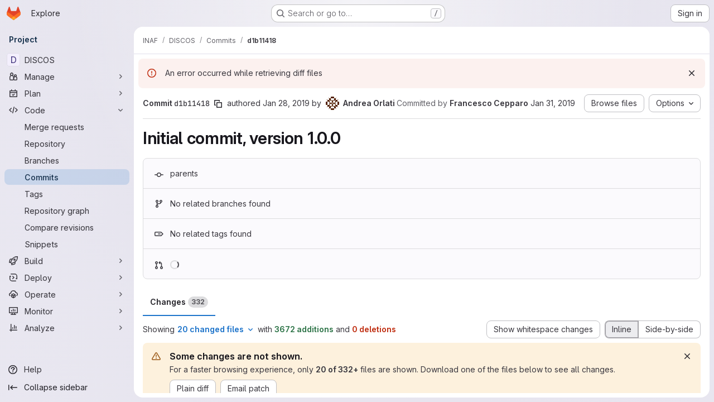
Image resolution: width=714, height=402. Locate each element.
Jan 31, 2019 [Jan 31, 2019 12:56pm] (552, 103)
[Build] (66, 261)
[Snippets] (66, 244)
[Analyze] (66, 328)
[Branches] (66, 160)
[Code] (66, 110)
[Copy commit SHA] (218, 104)
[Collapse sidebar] (66, 387)
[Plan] (66, 93)
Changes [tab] (179, 302)
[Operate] (66, 294)
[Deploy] (66, 277)
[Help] (66, 369)
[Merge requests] (66, 127)
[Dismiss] (691, 73)
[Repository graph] (66, 210)
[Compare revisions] (66, 227)
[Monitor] (66, 311)
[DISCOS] (66, 60)
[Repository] (66, 143)
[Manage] (66, 76)
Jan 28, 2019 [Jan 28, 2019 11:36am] (286, 103)
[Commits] (66, 177)
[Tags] (66, 194)
